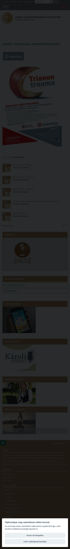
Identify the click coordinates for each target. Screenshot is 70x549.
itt (53, 526)
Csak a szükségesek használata (35, 542)
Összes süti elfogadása (35, 535)
